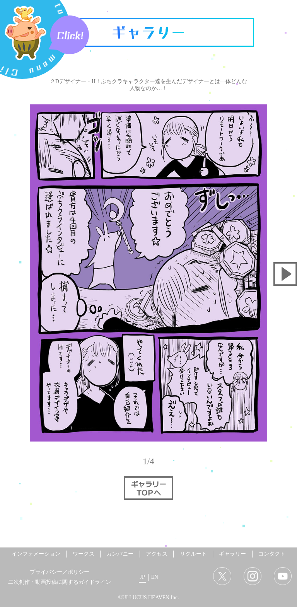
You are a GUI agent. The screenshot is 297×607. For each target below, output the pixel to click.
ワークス (83, 554)
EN (154, 577)
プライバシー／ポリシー (59, 572)
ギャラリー (232, 554)
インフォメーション (36, 554)
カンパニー (119, 554)
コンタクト (271, 554)
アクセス (156, 554)
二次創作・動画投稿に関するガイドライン (59, 582)
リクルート (193, 554)
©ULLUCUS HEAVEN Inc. (148, 597)
